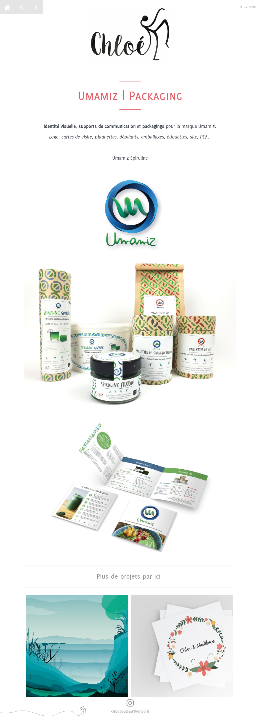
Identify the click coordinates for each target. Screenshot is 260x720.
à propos (248, 7)
